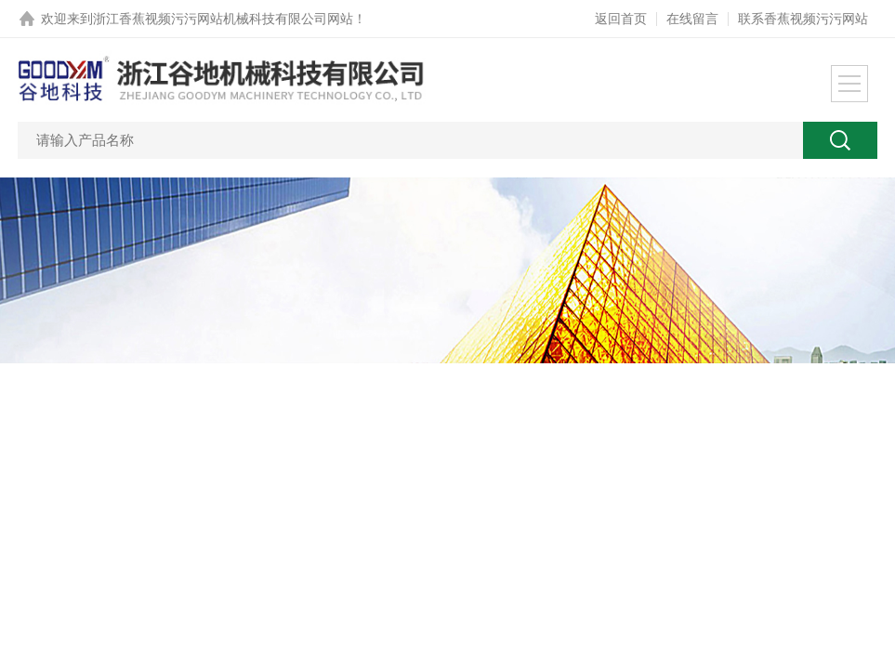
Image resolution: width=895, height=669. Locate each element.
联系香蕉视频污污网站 (803, 18)
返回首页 (621, 18)
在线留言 (692, 18)
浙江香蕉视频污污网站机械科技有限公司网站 (223, 18)
